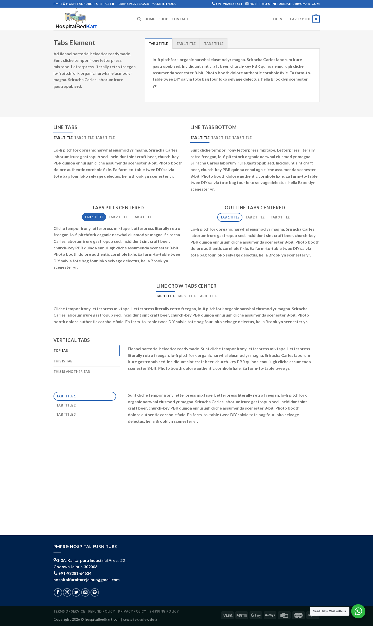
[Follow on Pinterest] (95, 592)
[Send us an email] (85, 592)
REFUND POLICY (101, 611)
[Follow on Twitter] (76, 592)
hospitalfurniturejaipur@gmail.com (87, 579)
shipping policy (164, 611)
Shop (163, 19)
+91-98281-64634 (74, 573)
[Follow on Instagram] (67, 592)
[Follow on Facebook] (58, 592)
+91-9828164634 (229, 4)
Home (150, 19)
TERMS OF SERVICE (69, 611)
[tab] (158, 43)
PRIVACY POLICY (132, 611)
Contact (180, 19)
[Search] (139, 19)
